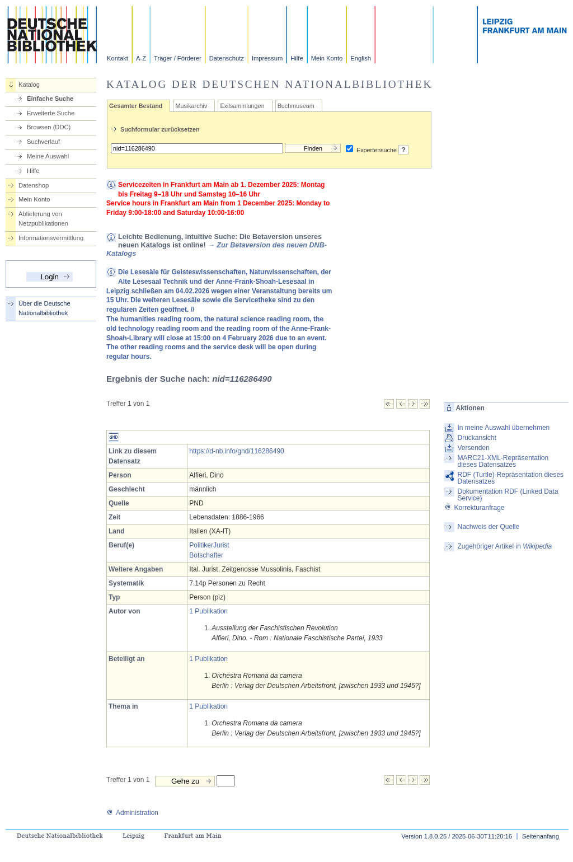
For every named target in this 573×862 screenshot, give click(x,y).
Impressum (267, 58)
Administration (132, 813)
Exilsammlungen (242, 105)
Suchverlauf (43, 141)
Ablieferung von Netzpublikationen (43, 218)
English (360, 58)
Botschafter (206, 555)
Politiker (201, 545)
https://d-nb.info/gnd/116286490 (236, 451)
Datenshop (33, 185)
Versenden (473, 448)
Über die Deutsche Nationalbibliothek (44, 308)
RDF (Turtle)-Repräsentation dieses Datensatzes (510, 478)
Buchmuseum (296, 105)
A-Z (141, 58)
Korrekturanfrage (474, 508)
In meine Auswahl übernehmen (503, 428)
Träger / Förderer (177, 58)
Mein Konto (327, 58)
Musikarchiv (191, 105)
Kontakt (117, 58)
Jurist (221, 545)
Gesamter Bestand (135, 105)
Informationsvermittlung (50, 238)
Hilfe (296, 58)
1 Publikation (208, 611)
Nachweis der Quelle (488, 527)
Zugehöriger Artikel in (504, 546)
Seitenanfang (540, 836)
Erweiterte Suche (50, 113)
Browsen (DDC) (49, 127)
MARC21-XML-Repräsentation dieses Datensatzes (502, 461)
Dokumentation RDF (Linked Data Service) (507, 495)
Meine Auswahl (48, 156)
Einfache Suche (50, 98)
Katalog (29, 84)
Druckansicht (476, 438)
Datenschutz (226, 58)
